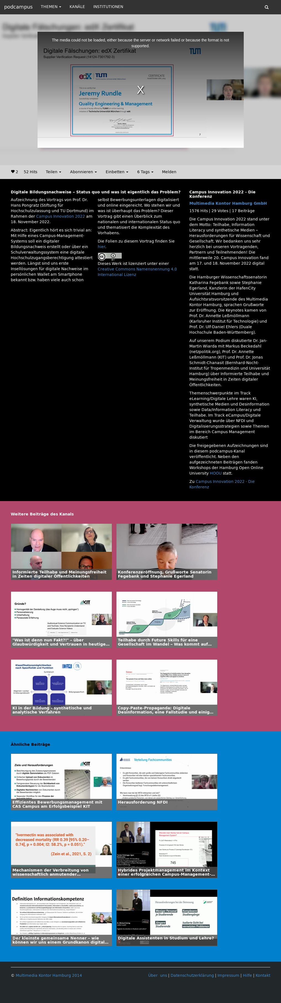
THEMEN (51, 6)
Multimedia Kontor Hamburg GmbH (228, 203)
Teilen (53, 172)
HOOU (216, 473)
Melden (169, 172)
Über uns (157, 975)
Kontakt (263, 975)
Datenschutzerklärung (192, 975)
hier (101, 246)
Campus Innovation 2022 (60, 216)
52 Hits (30, 172)
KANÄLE (77, 6)
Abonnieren (83, 172)
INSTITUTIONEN (108, 6)
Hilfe (247, 975)
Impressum (228, 975)
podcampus (18, 7)
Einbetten (117, 172)
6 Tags (145, 172)
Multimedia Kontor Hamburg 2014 (49, 975)
